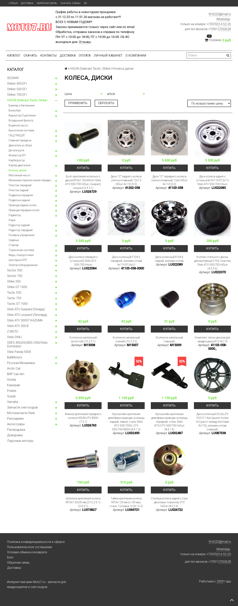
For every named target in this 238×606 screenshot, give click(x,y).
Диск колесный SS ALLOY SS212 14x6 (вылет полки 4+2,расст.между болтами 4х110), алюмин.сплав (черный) (212, 422)
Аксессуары (16, 424)
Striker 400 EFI (17, 83)
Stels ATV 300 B (18, 326)
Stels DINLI (14, 337)
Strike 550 (14, 281)
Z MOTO (12, 331)
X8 (85, 3)
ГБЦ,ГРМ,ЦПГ (17, 135)
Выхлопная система (21, 130)
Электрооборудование (23, 265)
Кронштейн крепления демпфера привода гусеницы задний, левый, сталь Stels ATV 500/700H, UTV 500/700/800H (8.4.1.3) (126, 422)
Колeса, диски (17, 170)
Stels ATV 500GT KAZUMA (25, 320)
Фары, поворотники (21, 255)
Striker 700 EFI (17, 94)
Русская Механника (21, 363)
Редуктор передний (21, 230)
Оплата (85, 55)
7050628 (225, 29)
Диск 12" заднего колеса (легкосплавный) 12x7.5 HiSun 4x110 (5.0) (126, 180)
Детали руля (16, 150)
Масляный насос (19, 175)
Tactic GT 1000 (17, 303)
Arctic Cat (13, 368)
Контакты (48, 55)
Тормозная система (21, 250)
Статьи (13, 3)
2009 (220, 581)
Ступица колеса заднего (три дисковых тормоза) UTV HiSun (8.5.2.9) (169, 502)
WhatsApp (223, 19)
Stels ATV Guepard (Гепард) (26, 309)
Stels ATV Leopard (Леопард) (27, 315)
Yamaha (12, 402)
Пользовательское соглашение (29, 547)
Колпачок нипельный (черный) (169, 339)
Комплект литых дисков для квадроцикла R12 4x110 (212, 339)
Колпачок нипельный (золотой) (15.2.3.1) (83, 339)
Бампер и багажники (22, 105)
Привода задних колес (23, 205)
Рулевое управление (21, 235)
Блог (10, 557)
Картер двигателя (19, 165)
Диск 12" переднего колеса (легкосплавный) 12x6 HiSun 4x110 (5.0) (169, 180)
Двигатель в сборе (20, 145)
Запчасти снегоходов (22, 407)
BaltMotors (14, 357)
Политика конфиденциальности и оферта (36, 542)
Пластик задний (19, 190)
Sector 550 (14, 270)
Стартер (14, 245)
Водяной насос (18, 125)
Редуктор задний (19, 225)
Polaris (11, 391)
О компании (136, 55)
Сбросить (106, 103)
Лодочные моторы (20, 441)
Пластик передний (20, 185)
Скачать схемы (70, 3)
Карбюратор (17, 160)
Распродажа (16, 429)
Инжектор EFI (17, 155)
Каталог (14, 55)
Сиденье (14, 240)
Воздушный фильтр (21, 120)
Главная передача (20, 140)
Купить (83, 168)
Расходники (15, 418)
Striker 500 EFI (17, 89)
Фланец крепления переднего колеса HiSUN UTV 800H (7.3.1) (83, 418)
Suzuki (11, 396)
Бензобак (15, 110)
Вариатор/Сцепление (22, 115)
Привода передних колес (24, 210)
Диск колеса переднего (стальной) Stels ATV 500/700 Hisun (83, 260)
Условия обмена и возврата (27, 552)
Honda (11, 379)
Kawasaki (13, 385)
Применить (77, 103)
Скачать (30, 55)
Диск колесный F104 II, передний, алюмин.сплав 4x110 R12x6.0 (126, 260)
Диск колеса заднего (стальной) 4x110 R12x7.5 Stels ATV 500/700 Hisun (212, 180)
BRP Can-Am (15, 374)
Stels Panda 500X (19, 352)
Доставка (27, 3)
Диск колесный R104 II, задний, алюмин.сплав (169, 258)
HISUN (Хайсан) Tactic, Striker (27, 100)
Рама (12, 220)
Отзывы (85, 42)
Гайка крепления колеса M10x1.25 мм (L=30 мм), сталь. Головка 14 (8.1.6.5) (126, 502)
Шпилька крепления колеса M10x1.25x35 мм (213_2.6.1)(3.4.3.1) (83, 502)
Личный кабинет (108, 55)
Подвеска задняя (19, 200)
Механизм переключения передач (30, 180)
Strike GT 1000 (17, 287)
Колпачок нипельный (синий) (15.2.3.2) (126, 339)
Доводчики (15, 435)
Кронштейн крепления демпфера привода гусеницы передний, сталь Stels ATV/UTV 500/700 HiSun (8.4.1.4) (169, 422)
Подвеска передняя (21, 195)
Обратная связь (47, 3)
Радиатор (15, 215)
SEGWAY (13, 78)
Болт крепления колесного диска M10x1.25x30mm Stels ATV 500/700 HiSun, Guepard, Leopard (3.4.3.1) (83, 182)
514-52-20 (224, 24)
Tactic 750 (14, 298)
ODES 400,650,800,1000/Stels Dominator (27, 344)
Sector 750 (14, 276)
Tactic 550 (14, 292)
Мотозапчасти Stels (21, 413)
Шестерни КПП (18, 260)
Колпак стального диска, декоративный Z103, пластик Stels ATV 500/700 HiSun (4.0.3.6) (212, 262)
